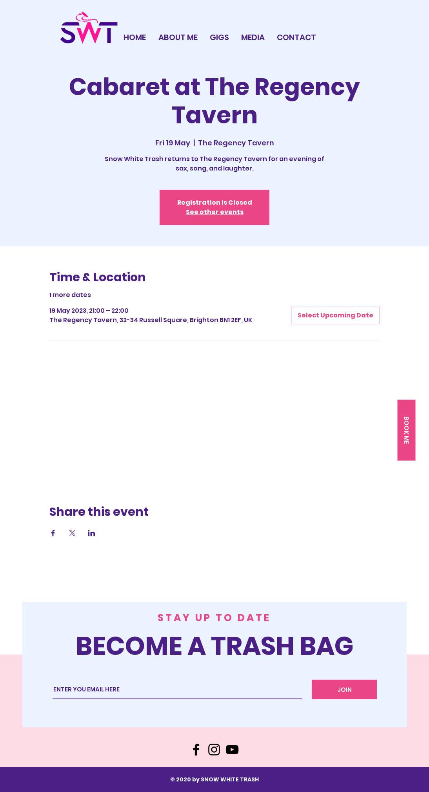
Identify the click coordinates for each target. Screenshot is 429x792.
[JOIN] (344, 689)
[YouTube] (232, 749)
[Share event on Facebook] (53, 533)
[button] (406, 430)
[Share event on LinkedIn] (91, 533)
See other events (215, 211)
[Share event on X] (72, 533)
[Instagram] (214, 749)
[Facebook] (196, 749)
